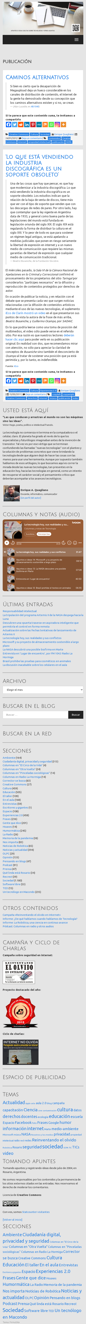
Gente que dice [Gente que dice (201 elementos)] (31, 1277)
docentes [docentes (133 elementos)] (29, 1116)
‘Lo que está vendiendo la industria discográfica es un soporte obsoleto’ (39, 166)
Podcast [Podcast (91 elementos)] (10, 1303)
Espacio (7, 811)
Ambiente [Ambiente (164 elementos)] (12, 1234)
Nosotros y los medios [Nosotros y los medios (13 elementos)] (42, 1135)
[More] (63, 124)
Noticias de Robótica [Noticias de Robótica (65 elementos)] (43, 1291)
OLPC (6, 853)
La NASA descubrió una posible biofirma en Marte (33, 649)
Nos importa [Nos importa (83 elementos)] (14, 1291)
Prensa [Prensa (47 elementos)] (23, 1304)
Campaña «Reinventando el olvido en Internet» (32, 914)
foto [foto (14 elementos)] (34, 1123)
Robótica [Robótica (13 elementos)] (7, 1147)
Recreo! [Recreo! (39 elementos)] (70, 1304)
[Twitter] (14, 124)
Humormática (11, 830)
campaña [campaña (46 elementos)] (58, 1103)
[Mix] (45, 124)
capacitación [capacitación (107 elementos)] (13, 1110)
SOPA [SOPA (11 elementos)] (65, 1148)
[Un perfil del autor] (31, 498)
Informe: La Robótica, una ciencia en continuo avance (35, 922)
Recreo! (7, 876)
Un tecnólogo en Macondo (19, 891)
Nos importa (10, 842)
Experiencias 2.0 (13, 815)
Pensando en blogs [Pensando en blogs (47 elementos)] (65, 1298)
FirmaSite (15, 1322)
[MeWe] (39, 124)
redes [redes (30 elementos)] (28, 1140)
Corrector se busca (14, 780)
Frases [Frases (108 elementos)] (42, 1122)
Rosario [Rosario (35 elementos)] (17, 1147)
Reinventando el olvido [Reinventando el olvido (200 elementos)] (54, 1139)
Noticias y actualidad (15, 849)
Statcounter (29, 1211)
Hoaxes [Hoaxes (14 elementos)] (51, 1278)
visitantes (43, 1211)
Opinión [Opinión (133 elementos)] (41, 1297)
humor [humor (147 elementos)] (65, 1122)
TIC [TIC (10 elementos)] (70, 1148)
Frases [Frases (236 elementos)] (9, 1277)
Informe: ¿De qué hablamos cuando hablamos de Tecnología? (40, 918)
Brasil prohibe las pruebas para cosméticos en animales (37, 661)
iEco (16, 366)
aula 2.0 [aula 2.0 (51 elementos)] (41, 1103)
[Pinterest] (33, 124)
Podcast (8, 865)
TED (5, 888)
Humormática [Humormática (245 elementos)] (16, 1284)
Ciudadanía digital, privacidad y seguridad (27, 761)
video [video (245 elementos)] (8, 1153)
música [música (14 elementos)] (17, 1135)
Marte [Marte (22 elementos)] (47, 1129)
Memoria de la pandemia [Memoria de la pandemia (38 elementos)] (63, 1285)
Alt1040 (35, 106)
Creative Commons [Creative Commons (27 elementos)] (32, 1258)
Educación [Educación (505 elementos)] (14, 1264)
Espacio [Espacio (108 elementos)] (28, 1271)
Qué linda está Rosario (16, 872)
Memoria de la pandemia (18, 838)
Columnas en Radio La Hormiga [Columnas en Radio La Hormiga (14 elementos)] (42, 1251)
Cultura (7, 788)
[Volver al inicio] (12, 1219)
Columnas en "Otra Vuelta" (19, 769)
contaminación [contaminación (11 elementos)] (50, 1111)
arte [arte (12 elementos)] (33, 1103)
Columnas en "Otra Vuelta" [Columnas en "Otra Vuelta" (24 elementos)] (28, 1246)
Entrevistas (10, 803)
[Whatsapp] (51, 124)
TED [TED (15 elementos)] (51, 1311)
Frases (7, 818)
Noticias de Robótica (15, 845)
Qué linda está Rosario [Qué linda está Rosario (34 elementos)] (46, 1304)
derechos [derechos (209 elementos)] (11, 1116)
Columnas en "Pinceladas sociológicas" (26, 772)
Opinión (8, 857)
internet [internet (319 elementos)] (35, 1128)
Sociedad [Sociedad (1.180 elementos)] (13, 1310)
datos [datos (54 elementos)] (77, 1110)
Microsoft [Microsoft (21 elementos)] (8, 1134)
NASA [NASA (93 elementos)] (26, 1134)
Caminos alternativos (37, 77)
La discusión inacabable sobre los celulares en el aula (35, 664)
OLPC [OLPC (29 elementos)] (29, 1298)
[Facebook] (8, 124)
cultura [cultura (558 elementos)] (65, 1109)
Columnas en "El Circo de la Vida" (23, 765)
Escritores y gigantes (15, 807)
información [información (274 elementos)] (15, 1128)
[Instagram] (57, 124)
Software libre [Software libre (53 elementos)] (36, 1311)
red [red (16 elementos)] (22, 1140)
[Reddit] (20, 124)
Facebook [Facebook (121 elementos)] (23, 1122)
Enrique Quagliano (63, 134)
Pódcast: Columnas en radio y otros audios (28, 926)
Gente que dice (12, 822)
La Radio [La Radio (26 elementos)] (36, 1284)
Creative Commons (15, 784)
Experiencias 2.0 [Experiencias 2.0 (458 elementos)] (53, 1271)
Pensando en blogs (14, 861)
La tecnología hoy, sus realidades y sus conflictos (32, 638)
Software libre (11, 884)
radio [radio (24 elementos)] (17, 1140)
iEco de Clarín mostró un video (26, 313)
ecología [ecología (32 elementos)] (43, 1116)
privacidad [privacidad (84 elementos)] (62, 1134)
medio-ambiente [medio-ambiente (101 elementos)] (64, 1129)
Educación (9, 792)
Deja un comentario (32, 138)
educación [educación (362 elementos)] (59, 1116)
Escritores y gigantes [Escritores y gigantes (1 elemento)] (12, 1272)
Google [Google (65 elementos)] (53, 1122)
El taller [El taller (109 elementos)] (32, 1265)
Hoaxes (7, 826)
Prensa (7, 868)
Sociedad (8, 880)
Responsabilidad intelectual (20, 611)
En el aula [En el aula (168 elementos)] (49, 1264)
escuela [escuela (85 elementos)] (77, 1117)
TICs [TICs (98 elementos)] (75, 1147)
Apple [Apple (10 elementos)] (28, 1103)
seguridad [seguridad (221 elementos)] (32, 1146)
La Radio (8, 834)
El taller (7, 796)
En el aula (8, 799)
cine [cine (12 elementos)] (40, 1110)
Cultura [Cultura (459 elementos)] (54, 1257)
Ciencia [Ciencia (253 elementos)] (31, 1109)
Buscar (76, 714)
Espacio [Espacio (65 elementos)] (8, 1122)
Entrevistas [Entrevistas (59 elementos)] (68, 1265)
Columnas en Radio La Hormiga (22, 776)
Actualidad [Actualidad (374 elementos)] (14, 1102)
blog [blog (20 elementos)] (49, 1103)
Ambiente (9, 757)
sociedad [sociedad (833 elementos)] (52, 1146)
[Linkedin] (27, 124)
